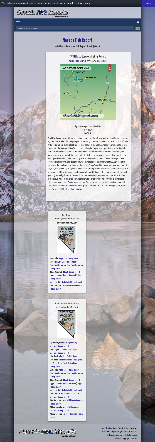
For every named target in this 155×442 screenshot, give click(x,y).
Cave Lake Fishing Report (67, 262)
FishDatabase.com (131, 435)
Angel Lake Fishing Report (69, 258)
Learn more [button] (84, 3)
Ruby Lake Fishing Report (72, 282)
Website (89, 133)
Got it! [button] (148, 3)
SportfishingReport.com (108, 428)
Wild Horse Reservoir (77, 61)
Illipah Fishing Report (71, 272)
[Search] (138, 28)
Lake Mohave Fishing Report (71, 360)
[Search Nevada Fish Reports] (75, 28)
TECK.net (134, 432)
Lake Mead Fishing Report (68, 356)
